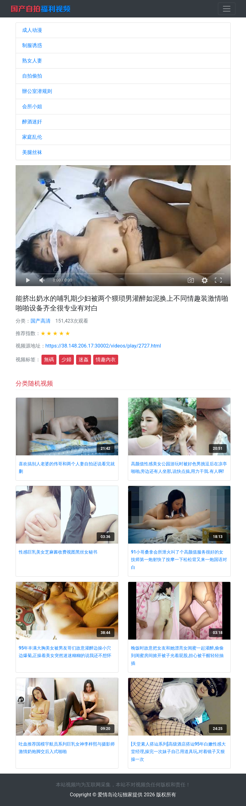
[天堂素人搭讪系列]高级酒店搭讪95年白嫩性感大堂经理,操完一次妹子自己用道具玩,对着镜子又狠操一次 (178, 751)
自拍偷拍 (32, 76)
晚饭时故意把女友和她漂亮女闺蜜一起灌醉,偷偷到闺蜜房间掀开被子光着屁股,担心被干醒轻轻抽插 (177, 655)
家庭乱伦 (32, 137)
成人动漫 (32, 30)
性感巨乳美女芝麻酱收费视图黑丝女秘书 (58, 552)
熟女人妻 (32, 61)
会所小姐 (32, 106)
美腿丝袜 (32, 152)
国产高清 (41, 321)
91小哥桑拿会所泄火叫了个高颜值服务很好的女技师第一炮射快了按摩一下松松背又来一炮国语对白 (179, 559)
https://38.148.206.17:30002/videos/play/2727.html (103, 346)
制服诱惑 (32, 45)
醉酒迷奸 (32, 122)
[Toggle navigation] (226, 8)
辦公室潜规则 (37, 91)
